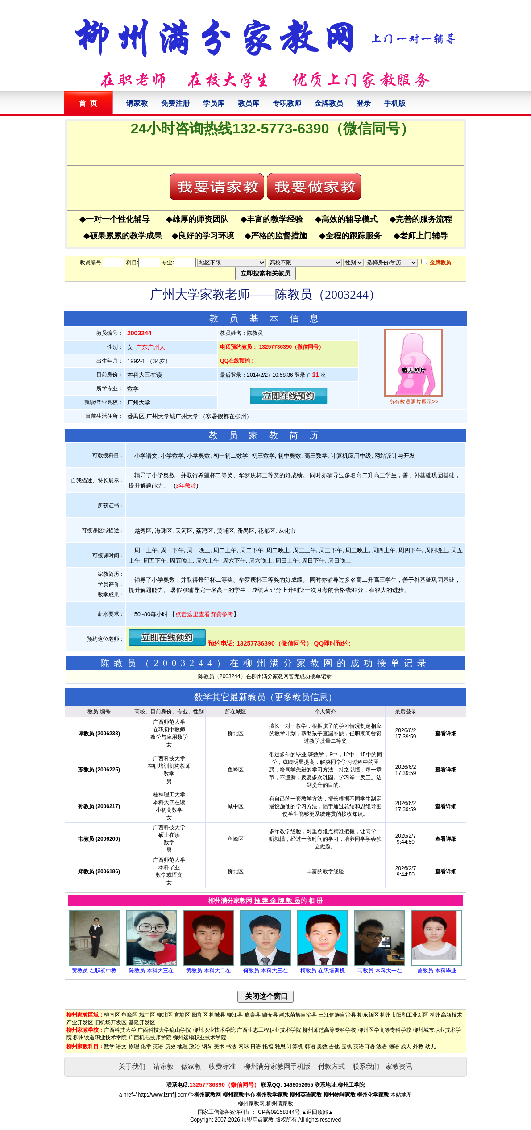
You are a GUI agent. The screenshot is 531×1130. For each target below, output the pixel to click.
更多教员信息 (301, 697)
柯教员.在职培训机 (322, 970)
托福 (267, 1046)
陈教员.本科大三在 (151, 970)
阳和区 (200, 1015)
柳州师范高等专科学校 (329, 1030)
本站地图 (401, 1095)
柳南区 (112, 1015)
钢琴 (207, 1046)
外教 (418, 1046)
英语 (158, 1046)
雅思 (280, 1046)
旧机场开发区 (111, 1022)
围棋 (346, 1046)
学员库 (213, 103)
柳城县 (217, 1015)
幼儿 (430, 1046)
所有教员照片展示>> (413, 402)
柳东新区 (368, 1015)
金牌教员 (329, 103)
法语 (381, 1046)
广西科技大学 (120, 1030)
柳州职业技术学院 (214, 1030)
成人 (406, 1046)
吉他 (334, 1046)
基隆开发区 (142, 1022)
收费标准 (222, 1066)
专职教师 (287, 103)
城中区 (147, 1015)
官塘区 (182, 1015)
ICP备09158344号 (278, 1112)
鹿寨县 (253, 1015)
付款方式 (331, 1066)
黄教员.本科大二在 (208, 970)
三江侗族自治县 (337, 1015)
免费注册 (175, 103)
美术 (219, 1046)
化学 (146, 1046)
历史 (170, 1046)
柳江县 (235, 1015)
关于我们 (132, 1066)
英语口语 (364, 1046)
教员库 (248, 103)
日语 (255, 1046)
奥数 (322, 1046)
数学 (109, 1046)
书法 (231, 1046)
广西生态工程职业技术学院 (269, 1030)
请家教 (137, 103)
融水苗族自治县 (298, 1015)
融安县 (270, 1015)
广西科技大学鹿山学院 (164, 1030)
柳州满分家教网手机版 (277, 1066)
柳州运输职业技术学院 (199, 1037)
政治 (194, 1046)
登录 (364, 103)
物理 (134, 1046)
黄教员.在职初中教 (94, 970)
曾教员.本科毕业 (436, 970)
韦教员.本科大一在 (379, 970)
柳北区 (165, 1015)
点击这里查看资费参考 (204, 614)
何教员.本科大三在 (265, 970)
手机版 (395, 103)
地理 (182, 1046)
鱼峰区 (129, 1015)
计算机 (295, 1046)
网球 (243, 1046)
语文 (121, 1046)
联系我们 (366, 1066)
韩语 (310, 1046)
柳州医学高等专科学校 (384, 1030)
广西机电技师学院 (150, 1037)
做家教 (191, 1066)
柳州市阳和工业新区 (404, 1015)
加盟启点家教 (257, 1120)
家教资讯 (399, 1066)
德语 (394, 1046)
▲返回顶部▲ (317, 1112)
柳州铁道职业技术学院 (100, 1037)
